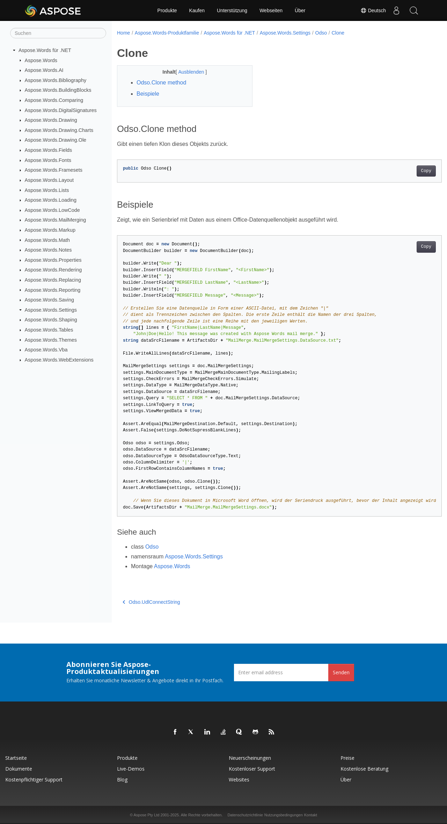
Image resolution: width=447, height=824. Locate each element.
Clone (337, 33)
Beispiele (148, 94)
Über (300, 10)
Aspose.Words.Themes (51, 339)
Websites (239, 779)
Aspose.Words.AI (44, 70)
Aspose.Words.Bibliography (56, 80)
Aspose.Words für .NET (45, 50)
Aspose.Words (41, 60)
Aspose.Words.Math (47, 240)
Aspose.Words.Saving (49, 300)
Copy (403, 171)
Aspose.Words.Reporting (53, 289)
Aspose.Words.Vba (46, 349)
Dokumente (18, 768)
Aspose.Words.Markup (50, 230)
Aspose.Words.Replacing (53, 280)
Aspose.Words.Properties (53, 260)
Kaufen (197, 10)
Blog (122, 779)
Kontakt (310, 815)
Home (123, 33)
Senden (341, 672)
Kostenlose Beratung (364, 768)
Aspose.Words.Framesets (53, 170)
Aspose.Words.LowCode (52, 210)
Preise (347, 758)
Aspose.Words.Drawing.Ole (56, 140)
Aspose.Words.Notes (48, 250)
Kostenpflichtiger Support (34, 779)
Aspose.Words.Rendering (53, 270)
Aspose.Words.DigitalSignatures (61, 110)
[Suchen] (58, 33)
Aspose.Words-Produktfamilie (167, 33)
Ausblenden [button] (187, 72)
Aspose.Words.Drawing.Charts (59, 130)
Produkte (167, 10)
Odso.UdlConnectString (151, 602)
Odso (321, 33)
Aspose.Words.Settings (51, 310)
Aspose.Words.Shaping (51, 319)
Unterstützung (232, 10)
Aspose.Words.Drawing (51, 120)
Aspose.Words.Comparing (54, 100)
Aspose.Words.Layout (49, 180)
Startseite (16, 758)
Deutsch (373, 10)
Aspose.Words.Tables (49, 330)
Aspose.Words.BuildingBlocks (58, 90)
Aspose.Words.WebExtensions (59, 360)
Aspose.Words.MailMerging (55, 220)
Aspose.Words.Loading (51, 200)
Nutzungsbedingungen (283, 815)
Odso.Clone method (161, 83)
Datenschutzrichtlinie (245, 815)
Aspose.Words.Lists (47, 190)
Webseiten (271, 10)
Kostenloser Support (252, 768)
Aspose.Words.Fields (48, 150)
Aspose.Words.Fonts (48, 160)
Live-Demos (131, 768)
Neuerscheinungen (250, 758)
